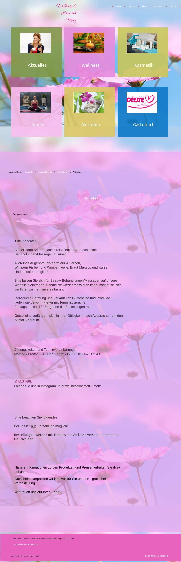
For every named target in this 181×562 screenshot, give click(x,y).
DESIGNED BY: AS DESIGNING (156, 556)
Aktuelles (62, 172)
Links (144, 6)
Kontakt (132, 6)
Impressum (158, 6)
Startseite (29, 172)
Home (118, 6)
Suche (173, 6)
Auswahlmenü (45, 172)
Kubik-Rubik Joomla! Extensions (26, 544)
